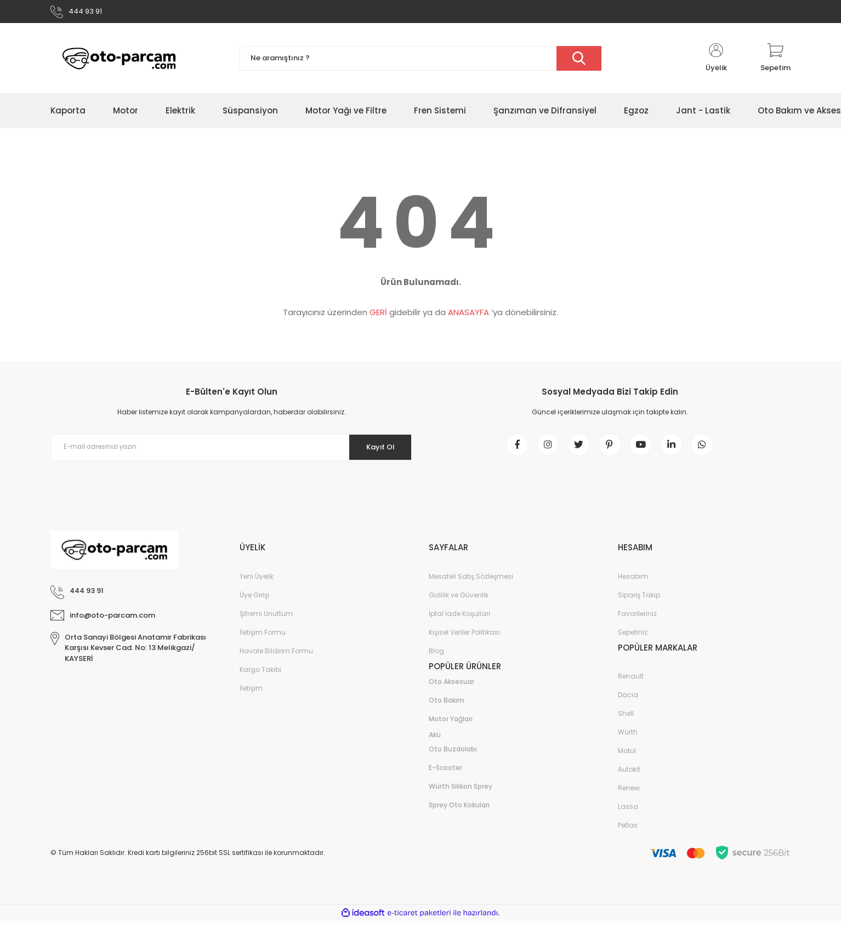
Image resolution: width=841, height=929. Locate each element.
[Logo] (118, 61)
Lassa (628, 814)
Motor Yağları (451, 727)
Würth (628, 740)
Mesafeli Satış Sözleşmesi (471, 584)
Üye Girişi (254, 602)
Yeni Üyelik (257, 584)
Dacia (628, 703)
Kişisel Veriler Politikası (464, 640)
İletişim (251, 695)
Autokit (629, 777)
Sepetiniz (632, 640)
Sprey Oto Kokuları (459, 813)
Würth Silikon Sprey (460, 794)
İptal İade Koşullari (459, 621)
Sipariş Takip (639, 602)
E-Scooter (445, 775)
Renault (631, 684)
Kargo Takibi (260, 677)
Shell (626, 721)
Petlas (628, 833)
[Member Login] (716, 61)
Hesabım (633, 584)
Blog (436, 658)
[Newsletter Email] (231, 450)
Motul (627, 758)
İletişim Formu (263, 640)
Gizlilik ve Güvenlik (458, 602)
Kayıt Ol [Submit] (375, 449)
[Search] (420, 61)
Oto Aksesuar (451, 689)
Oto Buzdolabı (453, 757)
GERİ (378, 315)
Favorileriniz (637, 621)
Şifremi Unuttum (266, 621)
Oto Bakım (446, 708)
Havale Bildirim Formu (276, 658)
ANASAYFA (468, 315)
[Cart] (775, 61)
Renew (629, 796)
